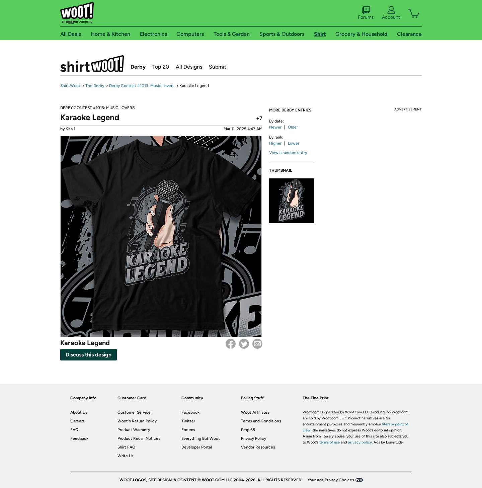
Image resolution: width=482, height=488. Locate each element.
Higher (275, 143)
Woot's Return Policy (137, 421)
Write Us (125, 456)
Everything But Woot (200, 438)
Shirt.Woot (92, 63)
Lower (293, 143)
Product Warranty (133, 429)
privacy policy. (360, 442)
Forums (366, 13)
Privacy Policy (253, 438)
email (257, 344)
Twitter (244, 344)
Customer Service (134, 412)
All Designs (189, 67)
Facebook (231, 344)
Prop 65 (248, 429)
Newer (275, 127)
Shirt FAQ (126, 447)
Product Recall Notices (138, 438)
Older (293, 127)
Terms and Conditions (261, 421)
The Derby (94, 85)
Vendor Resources (258, 447)
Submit (217, 67)
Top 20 (160, 67)
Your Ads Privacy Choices (331, 480)
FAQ (74, 429)
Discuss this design (88, 354)
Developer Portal (196, 447)
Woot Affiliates (255, 412)
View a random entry (288, 152)
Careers (77, 421)
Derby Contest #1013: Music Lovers (141, 85)
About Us (78, 412)
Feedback (79, 438)
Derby (138, 67)
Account (391, 13)
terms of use (329, 442)
